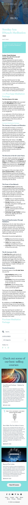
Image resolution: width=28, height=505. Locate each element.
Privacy (13, 499)
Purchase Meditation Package (13, 95)
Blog (17, 497)
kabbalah (4, 35)
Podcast (19, 499)
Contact (12, 497)
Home (6, 497)
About (21, 497)
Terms (8, 499)
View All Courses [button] (14, 485)
